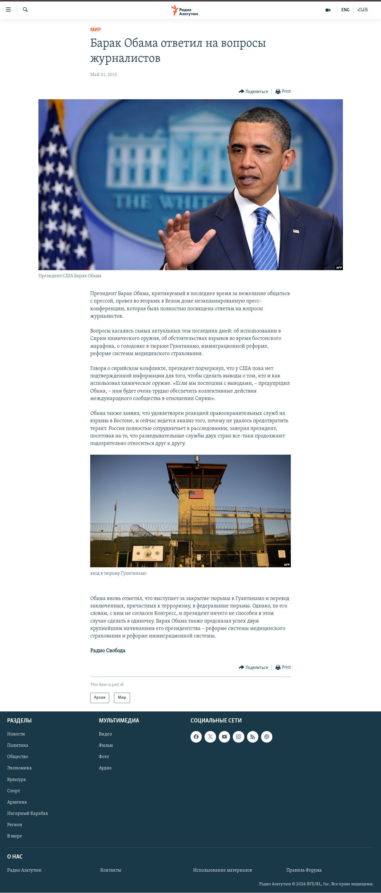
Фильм (106, 745)
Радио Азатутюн (24, 870)
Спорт (13, 790)
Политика (17, 745)
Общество (17, 757)
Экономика (19, 768)
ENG (345, 10)
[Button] (253, 92)
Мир (95, 30)
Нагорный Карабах (27, 813)
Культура (16, 779)
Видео (105, 734)
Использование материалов (222, 870)
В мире (14, 836)
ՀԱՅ (362, 10)
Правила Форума (304, 870)
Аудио (105, 768)
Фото (104, 757)
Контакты (110, 870)
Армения (17, 802)
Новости (16, 734)
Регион (14, 824)
